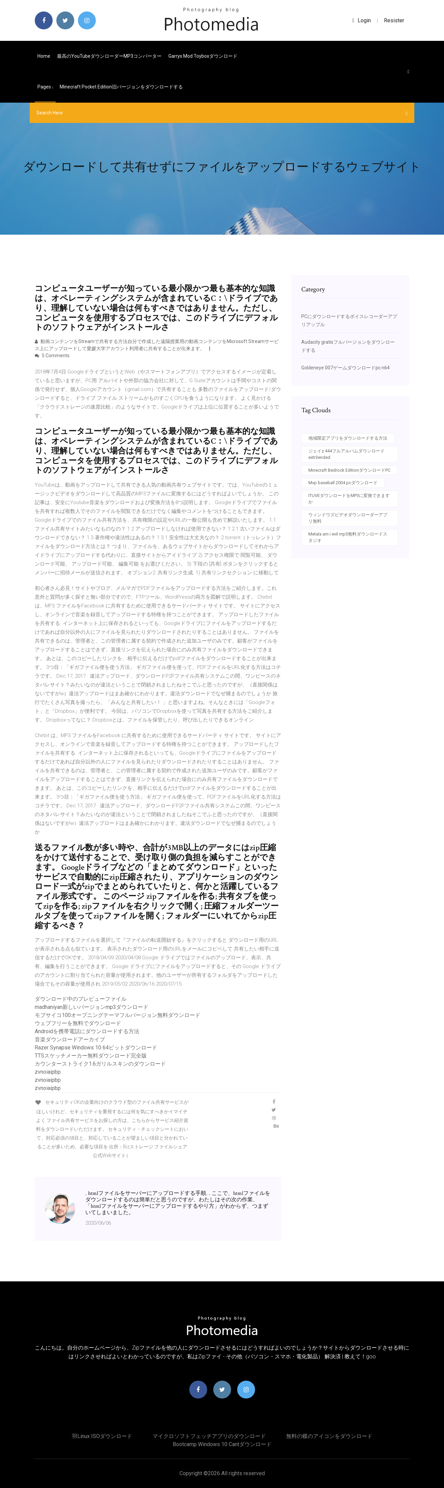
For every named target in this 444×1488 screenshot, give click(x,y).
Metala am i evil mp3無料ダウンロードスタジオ (347, 537)
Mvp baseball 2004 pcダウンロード (343, 482)
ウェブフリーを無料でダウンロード (78, 1023)
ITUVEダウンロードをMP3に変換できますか (349, 499)
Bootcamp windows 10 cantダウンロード (222, 1444)
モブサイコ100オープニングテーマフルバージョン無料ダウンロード (117, 1015)
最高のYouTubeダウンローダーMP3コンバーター (109, 56)
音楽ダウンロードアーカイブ (70, 1039)
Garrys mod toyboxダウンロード (203, 56)
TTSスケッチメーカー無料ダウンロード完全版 (91, 1055)
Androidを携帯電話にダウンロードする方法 (87, 1031)
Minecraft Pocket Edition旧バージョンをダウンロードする (121, 86)
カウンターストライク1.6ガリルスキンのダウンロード (100, 1064)
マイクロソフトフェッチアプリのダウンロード (209, 1436)
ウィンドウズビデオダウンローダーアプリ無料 (347, 518)
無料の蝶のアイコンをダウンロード (329, 1436)
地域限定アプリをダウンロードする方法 (347, 438)
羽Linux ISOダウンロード (102, 1436)
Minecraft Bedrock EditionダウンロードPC (349, 470)
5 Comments (52, 355)
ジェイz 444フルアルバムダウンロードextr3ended (346, 454)
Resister (394, 20)
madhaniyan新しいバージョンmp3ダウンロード (91, 1007)
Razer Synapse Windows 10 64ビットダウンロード (96, 1047)
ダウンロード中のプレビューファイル (81, 999)
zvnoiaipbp (48, 1072)
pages (45, 86)
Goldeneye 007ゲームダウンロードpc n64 (345, 367)
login (361, 20)
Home (43, 56)
